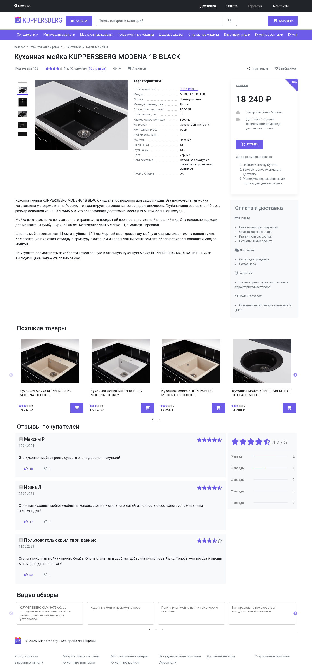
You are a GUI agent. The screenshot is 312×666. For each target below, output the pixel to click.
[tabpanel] (49, 373)
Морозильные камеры (96, 34)
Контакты (281, 6)
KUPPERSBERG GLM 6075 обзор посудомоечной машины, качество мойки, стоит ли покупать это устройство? (46, 613)
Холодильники (27, 34)
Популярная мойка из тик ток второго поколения (189, 609)
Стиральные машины (203, 34)
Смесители (167, 662)
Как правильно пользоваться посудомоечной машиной (254, 609)
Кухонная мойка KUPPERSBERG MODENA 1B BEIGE (45, 393)
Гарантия (255, 6)
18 (28, 468)
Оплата (232, 6)
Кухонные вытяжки (269, 34)
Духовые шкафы (171, 34)
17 (28, 522)
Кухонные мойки (125, 662)
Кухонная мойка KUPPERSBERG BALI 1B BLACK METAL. (262, 393)
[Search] (159, 21)
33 (28, 575)
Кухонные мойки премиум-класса (115, 608)
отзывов (97, 68)
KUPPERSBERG (189, 89)
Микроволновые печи (59, 34)
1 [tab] (153, 420)
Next (295, 375)
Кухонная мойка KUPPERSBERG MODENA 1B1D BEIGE (187, 393)
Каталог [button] (79, 20)
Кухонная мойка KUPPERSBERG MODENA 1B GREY (116, 393)
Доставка (208, 6)
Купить (249, 144)
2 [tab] (159, 420)
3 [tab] (162, 630)
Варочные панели (237, 34)
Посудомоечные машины (136, 34)
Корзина (282, 20)
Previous (11, 375)
